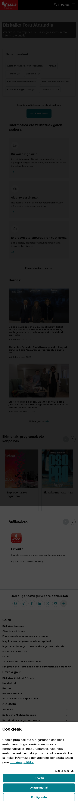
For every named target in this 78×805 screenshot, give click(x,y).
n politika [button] (22, 762)
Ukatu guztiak (40, 788)
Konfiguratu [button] (53, 798)
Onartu (42, 778)
